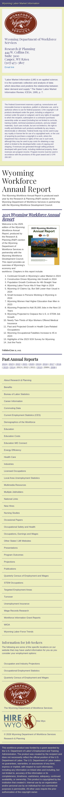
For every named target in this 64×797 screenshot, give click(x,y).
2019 (38, 364)
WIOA (7, 624)
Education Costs (12, 436)
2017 (51, 364)
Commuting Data (12, 408)
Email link (9, 67)
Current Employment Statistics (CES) (22, 415)
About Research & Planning (17, 380)
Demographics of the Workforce (19, 422)
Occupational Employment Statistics (22, 670)
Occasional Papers (13, 520)
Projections (9, 562)
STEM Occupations (13, 583)
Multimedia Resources (15, 485)
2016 (58, 364)
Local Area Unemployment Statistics (22, 478)
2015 (5, 367)
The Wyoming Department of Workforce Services (28, 696)
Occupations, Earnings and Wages (21, 534)
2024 (4, 364)
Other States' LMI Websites (17, 541)
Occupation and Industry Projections (22, 663)
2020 (31, 364)
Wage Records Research (16, 610)
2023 (11, 364)
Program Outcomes (13, 555)
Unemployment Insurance (16, 603)
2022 (18, 364)
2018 (45, 364)
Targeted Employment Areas (18, 590)
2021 (24, 364)
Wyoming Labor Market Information (20, 3)
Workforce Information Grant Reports (22, 617)
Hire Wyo (24, 721)
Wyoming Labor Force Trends (18, 631)
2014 (12, 367)
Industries (9, 464)
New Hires (9, 506)
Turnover (8, 597)
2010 (39, 367)
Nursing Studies (12, 513)
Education (9, 429)
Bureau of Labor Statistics (16, 394)
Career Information (13, 401)
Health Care (10, 457)
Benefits (8, 387)
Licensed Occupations (15, 471)
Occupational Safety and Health (19, 527)
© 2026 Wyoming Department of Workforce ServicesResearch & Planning (30, 736)
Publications (10, 569)
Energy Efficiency (12, 450)
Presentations (11, 548)
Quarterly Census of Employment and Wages (26, 576)
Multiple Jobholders (13, 492)
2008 (53, 367)
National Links (11, 499)
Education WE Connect (15, 443)
